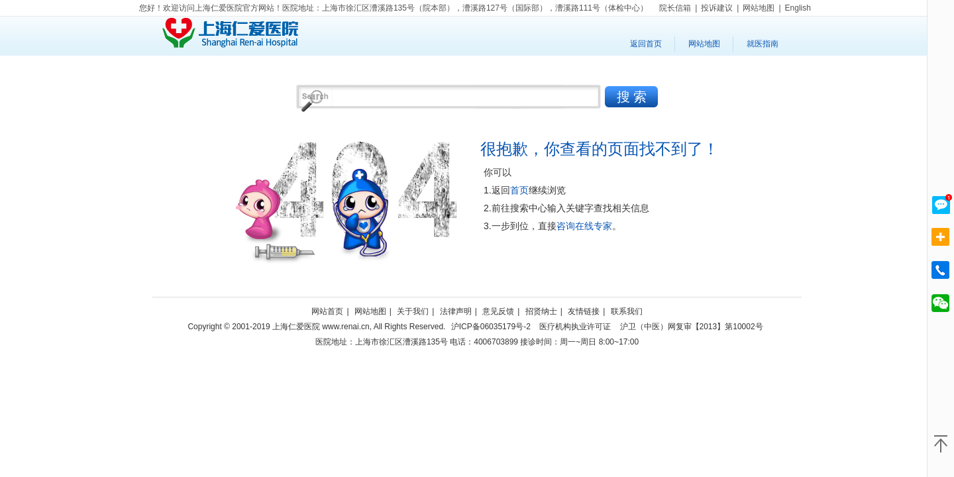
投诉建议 (717, 8)
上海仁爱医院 (230, 33)
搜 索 (632, 96)
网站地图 (704, 43)
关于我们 (413, 311)
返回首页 (646, 43)
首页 (519, 190)
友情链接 (584, 311)
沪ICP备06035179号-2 (491, 326)
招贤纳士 (541, 311)
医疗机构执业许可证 (575, 326)
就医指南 (762, 43)
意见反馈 (498, 311)
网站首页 (327, 311)
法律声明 (456, 311)
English (798, 8)
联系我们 (627, 311)
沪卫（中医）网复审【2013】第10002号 (691, 326)
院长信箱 (675, 8)
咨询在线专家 (584, 226)
